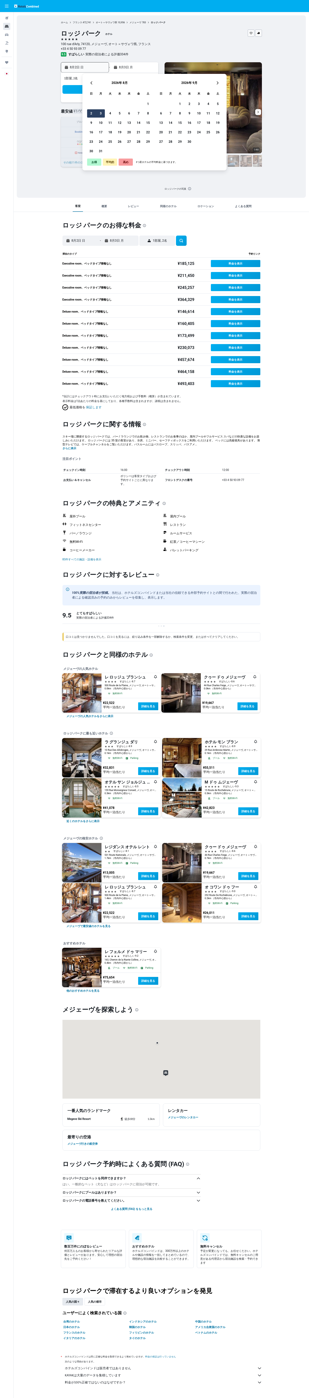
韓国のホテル (137, 1327)
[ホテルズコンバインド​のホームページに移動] (26, 6)
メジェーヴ (135, 22)
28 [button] (138, 142)
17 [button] (100, 132)
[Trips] (7, 62)
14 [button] (138, 123)
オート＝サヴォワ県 (106, 22)
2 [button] (91, 113)
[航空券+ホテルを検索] (7, 43)
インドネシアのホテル (143, 1321)
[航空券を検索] (7, 18)
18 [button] (110, 132)
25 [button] (110, 142)
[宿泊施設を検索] (7, 26)
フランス (77, 22)
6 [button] (129, 113)
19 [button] (119, 132)
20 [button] (129, 132)
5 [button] (119, 113)
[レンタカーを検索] (7, 35)
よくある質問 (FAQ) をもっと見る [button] (131, 1208)
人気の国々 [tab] (73, 1301)
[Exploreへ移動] (7, 51)
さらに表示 (69, 448)
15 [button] (148, 123)
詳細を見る (148, 706)
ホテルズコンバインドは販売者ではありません (163, 1368)
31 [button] (100, 151)
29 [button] (148, 142)
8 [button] (148, 113)
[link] (89, 716)
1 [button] (148, 104)
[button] (6, 6)
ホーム (64, 22)
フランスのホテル (74, 1332)
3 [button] (100, 113)
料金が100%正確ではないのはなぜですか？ (163, 1382)
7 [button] (138, 113)
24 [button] (100, 142)
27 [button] (129, 142)
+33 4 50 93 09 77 (73, 49)
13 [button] (129, 123)
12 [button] (119, 123)
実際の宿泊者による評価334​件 (106, 54)
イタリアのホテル (74, 1338)
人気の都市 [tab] (95, 1301)
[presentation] (189, 188)
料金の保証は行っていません (160, 1356)
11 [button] (110, 123)
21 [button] (138, 132)
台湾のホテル (71, 1321)
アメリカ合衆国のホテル (210, 1327)
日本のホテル (71, 1327)
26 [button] (119, 142)
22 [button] (148, 132)
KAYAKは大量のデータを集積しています (163, 1375)
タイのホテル (137, 1338)
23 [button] (91, 142)
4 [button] (110, 113)
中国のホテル (203, 1321)
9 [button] (91, 123)
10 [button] (100, 123)
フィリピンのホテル (141, 1332)
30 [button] (91, 151)
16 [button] (91, 132)
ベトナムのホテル (206, 1332)
